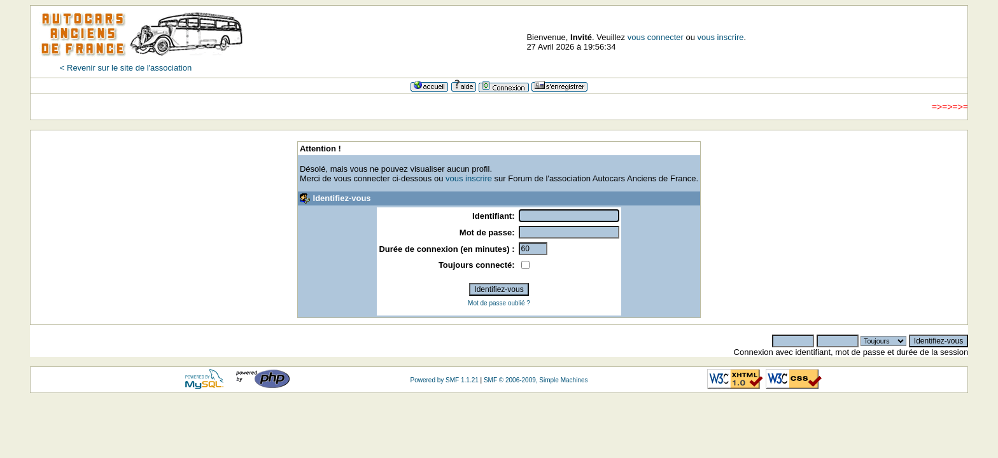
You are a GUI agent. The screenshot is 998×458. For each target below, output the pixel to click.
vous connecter (656, 37)
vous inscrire (721, 37)
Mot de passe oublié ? (499, 303)
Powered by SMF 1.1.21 (444, 380)
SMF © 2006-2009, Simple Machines (536, 380)
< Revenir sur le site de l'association (126, 68)
